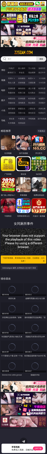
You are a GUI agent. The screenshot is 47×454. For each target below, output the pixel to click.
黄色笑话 (31, 113)
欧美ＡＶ (31, 78)
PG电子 (12, 68)
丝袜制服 (21, 82)
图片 (3, 100)
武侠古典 (41, 108)
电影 (3, 90)
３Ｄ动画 (41, 78)
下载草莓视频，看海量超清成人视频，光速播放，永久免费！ (24, 260)
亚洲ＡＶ (11, 78)
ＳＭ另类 (41, 82)
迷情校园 (11, 113)
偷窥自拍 (11, 98)
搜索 (41, 59)
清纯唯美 (21, 103)
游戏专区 (41, 68)
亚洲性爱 (11, 88)
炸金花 (21, 72)
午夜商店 (21, 118)
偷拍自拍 (21, 88)
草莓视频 (31, 118)
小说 (3, 110)
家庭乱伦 (21, 108)
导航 (3, 120)
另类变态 (41, 92)
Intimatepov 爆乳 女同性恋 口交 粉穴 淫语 (19, 268)
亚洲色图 (21, 98)
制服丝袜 (11, 92)
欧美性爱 (41, 88)
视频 (3, 80)
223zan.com (23, 52)
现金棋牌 (31, 72)
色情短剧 (21, 123)
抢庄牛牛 (41, 72)
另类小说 (21, 113)
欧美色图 (31, 98)
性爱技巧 (41, 113)
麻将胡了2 (12, 72)
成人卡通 (31, 88)
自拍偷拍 (21, 78)
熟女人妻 (11, 82)
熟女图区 (31, 103)
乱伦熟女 (31, 92)
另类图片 (41, 103)
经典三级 (21, 92)
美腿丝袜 (11, 103)
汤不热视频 (42, 118)
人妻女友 (31, 108)
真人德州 (21, 68)
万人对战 (31, 68)
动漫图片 (41, 98)
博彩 (3, 70)
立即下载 (37, 448)
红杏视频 (11, 123)
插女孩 (11, 118)
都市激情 (11, 108)
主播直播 (31, 82)
